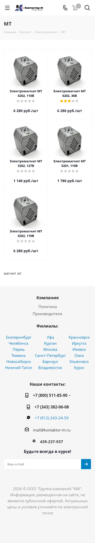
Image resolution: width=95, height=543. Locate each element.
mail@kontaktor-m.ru (51, 429)
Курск (79, 367)
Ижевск (79, 349)
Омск (79, 355)
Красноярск (79, 337)
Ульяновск (79, 361)
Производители (47, 313)
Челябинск (19, 343)
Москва (50, 349)
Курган (50, 343)
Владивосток (50, 367)
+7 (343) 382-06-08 (51, 407)
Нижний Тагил (18, 367)
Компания (47, 297)
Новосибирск (18, 361)
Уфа (50, 337)
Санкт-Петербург (50, 355)
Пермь (19, 349)
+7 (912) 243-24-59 (52, 417)
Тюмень (18, 355)
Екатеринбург (18, 337)
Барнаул (50, 361)
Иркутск (79, 343)
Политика (48, 306)
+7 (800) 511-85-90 (50, 395)
